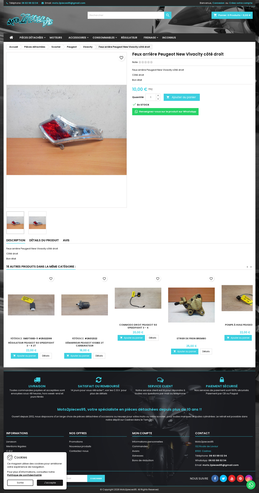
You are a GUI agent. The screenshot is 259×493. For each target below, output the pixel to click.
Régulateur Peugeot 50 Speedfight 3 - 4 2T (31, 344)
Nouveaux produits (80, 446)
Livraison (11, 441)
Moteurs (56, 37)
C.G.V (9, 451)
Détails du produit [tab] (44, 240)
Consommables (104, 37)
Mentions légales (16, 446)
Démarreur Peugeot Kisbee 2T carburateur (84, 344)
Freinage (150, 37)
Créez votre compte (240, 2)
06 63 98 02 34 (30, 2)
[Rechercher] (130, 15)
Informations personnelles (147, 441)
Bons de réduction (143, 460)
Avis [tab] (66, 240)
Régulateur (129, 37)
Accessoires (77, 37)
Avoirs (135, 451)
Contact (202, 433)
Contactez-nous (78, 451)
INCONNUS (169, 37)
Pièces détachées (31, 37)
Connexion (218, 2)
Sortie (20, 482)
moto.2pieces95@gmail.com (68, 2)
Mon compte (142, 433)
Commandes (140, 446)
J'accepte (50, 482)
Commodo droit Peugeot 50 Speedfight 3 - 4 (138, 326)
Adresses (137, 455)
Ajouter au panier (181, 97)
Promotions (76, 441)
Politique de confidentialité (24, 475)
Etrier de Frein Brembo (191, 338)
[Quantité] (150, 97)
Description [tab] (15, 240)
